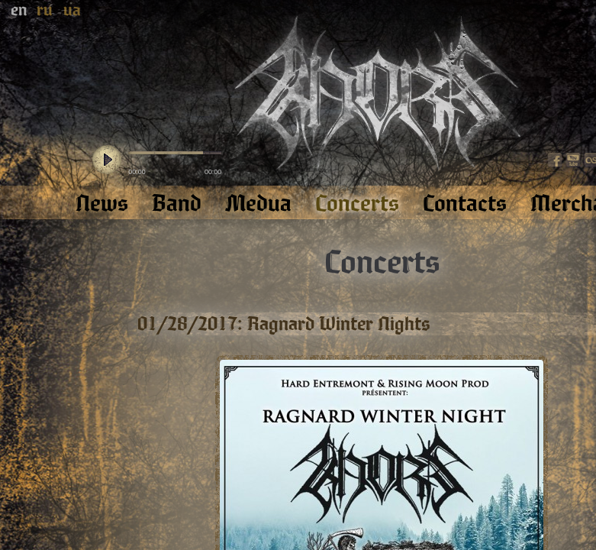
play (107, 160)
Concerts (382, 262)
